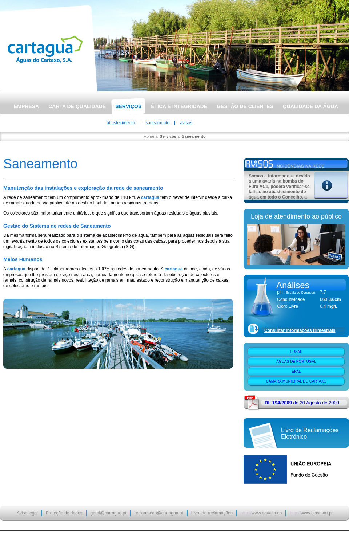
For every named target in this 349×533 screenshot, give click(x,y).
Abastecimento (121, 122)
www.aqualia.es (261, 513)
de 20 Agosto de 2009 (302, 402)
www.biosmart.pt (311, 513)
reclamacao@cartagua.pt (158, 513)
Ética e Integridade (179, 106)
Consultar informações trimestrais (299, 330)
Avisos (186, 122)
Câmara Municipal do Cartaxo (296, 381)
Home (149, 136)
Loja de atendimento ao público (296, 216)
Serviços (128, 106)
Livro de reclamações (212, 513)
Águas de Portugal (296, 362)
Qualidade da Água (310, 106)
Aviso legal (27, 513)
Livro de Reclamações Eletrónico (309, 433)
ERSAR (296, 352)
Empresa (26, 106)
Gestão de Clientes (245, 106)
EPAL (296, 371)
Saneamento (157, 122)
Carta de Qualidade (77, 106)
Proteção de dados (64, 513)
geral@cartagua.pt (109, 513)
